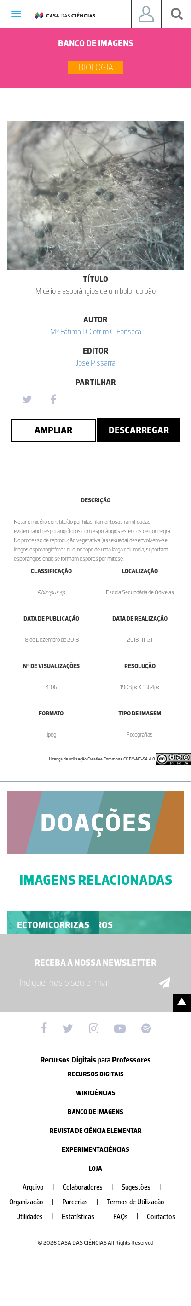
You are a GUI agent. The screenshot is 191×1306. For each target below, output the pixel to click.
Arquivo (42, 1187)
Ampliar (53, 429)
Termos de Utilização (144, 1202)
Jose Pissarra (96, 362)
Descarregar (139, 429)
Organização (35, 1202)
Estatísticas (87, 1216)
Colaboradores (92, 1187)
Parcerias (84, 1202)
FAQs (129, 1216)
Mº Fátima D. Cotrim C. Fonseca (95, 331)
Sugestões (145, 1187)
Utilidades (38, 1216)
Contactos (161, 1216)
